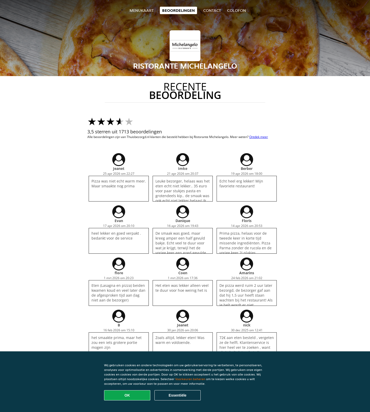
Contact (212, 10)
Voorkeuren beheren (190, 379)
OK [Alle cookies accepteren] (127, 395)
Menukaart (142, 10)
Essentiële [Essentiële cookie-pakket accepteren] (177, 395)
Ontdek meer (258, 137)
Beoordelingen (178, 10)
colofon (236, 10)
